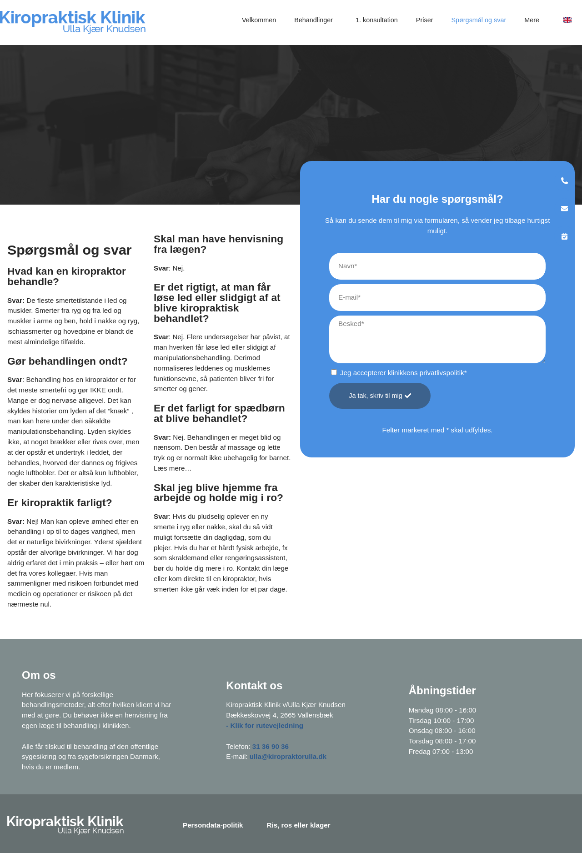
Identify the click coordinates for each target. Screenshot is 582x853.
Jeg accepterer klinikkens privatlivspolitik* (403, 372)
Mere (534, 20)
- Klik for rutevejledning (264, 725)
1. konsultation (377, 20)
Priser (424, 20)
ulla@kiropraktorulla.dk (288, 756)
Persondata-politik (213, 825)
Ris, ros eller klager (299, 825)
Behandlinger (315, 20)
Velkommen (259, 20)
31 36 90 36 (270, 746)
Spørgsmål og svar (478, 20)
